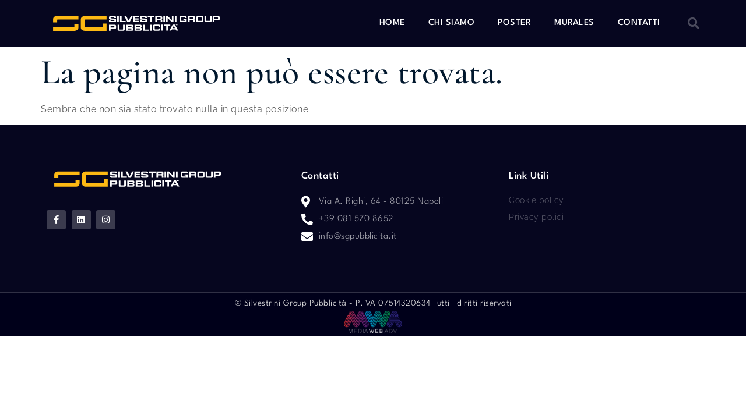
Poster (514, 23)
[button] (693, 23)
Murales (574, 23)
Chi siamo (451, 23)
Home (392, 23)
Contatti (639, 23)
